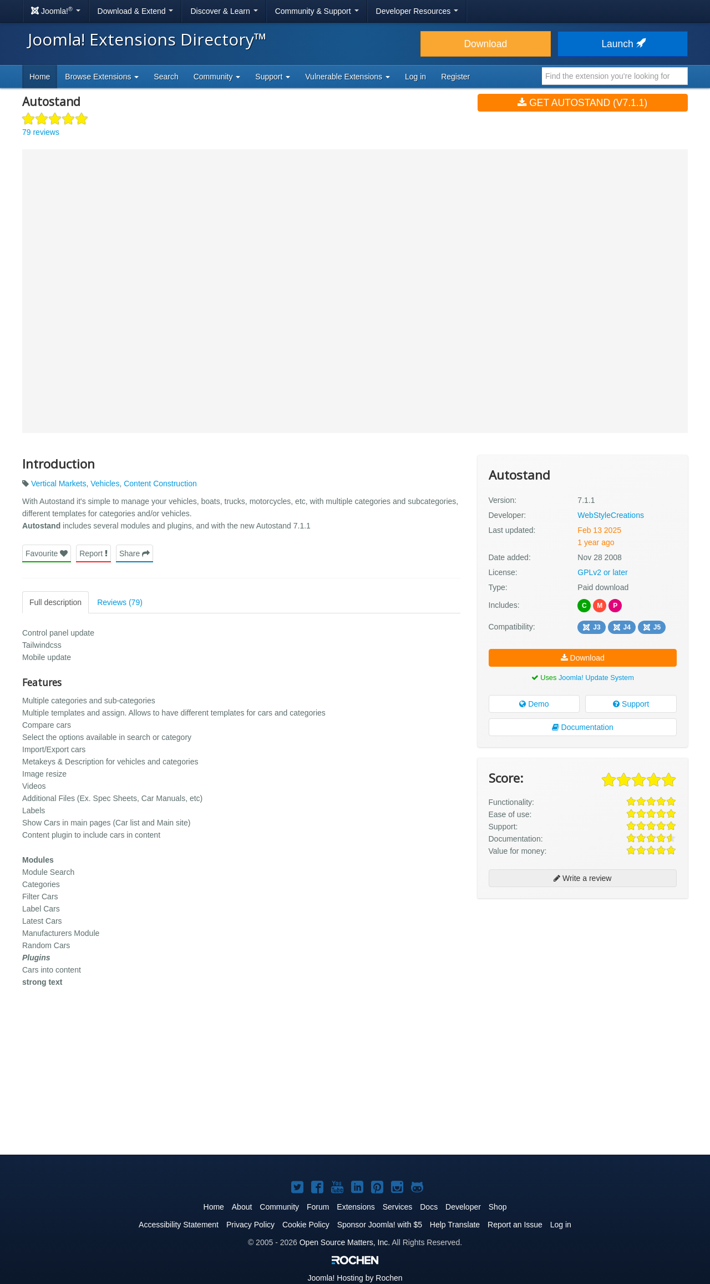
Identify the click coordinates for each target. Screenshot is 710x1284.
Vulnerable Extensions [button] (347, 76)
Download (485, 43)
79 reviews (40, 132)
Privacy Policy (250, 1224)
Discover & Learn (223, 11)
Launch (622, 43)
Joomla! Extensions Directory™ (147, 39)
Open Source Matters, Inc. (345, 1242)
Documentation (582, 727)
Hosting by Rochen (354, 1277)
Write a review (582, 878)
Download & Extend (136, 11)
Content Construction (160, 483)
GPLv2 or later (602, 572)
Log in (415, 76)
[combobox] (615, 76)
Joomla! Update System (596, 677)
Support (631, 703)
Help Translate (455, 1224)
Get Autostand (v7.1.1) (582, 102)
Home (39, 76)
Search (166, 76)
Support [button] (272, 76)
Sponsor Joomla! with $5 (379, 1224)
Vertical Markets (59, 483)
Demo (534, 703)
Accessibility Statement (179, 1224)
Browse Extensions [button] (102, 76)
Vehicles (104, 483)
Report (93, 553)
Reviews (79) (120, 602)
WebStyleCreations (610, 515)
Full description (55, 602)
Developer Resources (417, 11)
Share (134, 553)
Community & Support (317, 11)
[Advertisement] (583, 978)
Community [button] (217, 76)
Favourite (47, 553)
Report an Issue (515, 1224)
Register (455, 76)
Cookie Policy (305, 1224)
